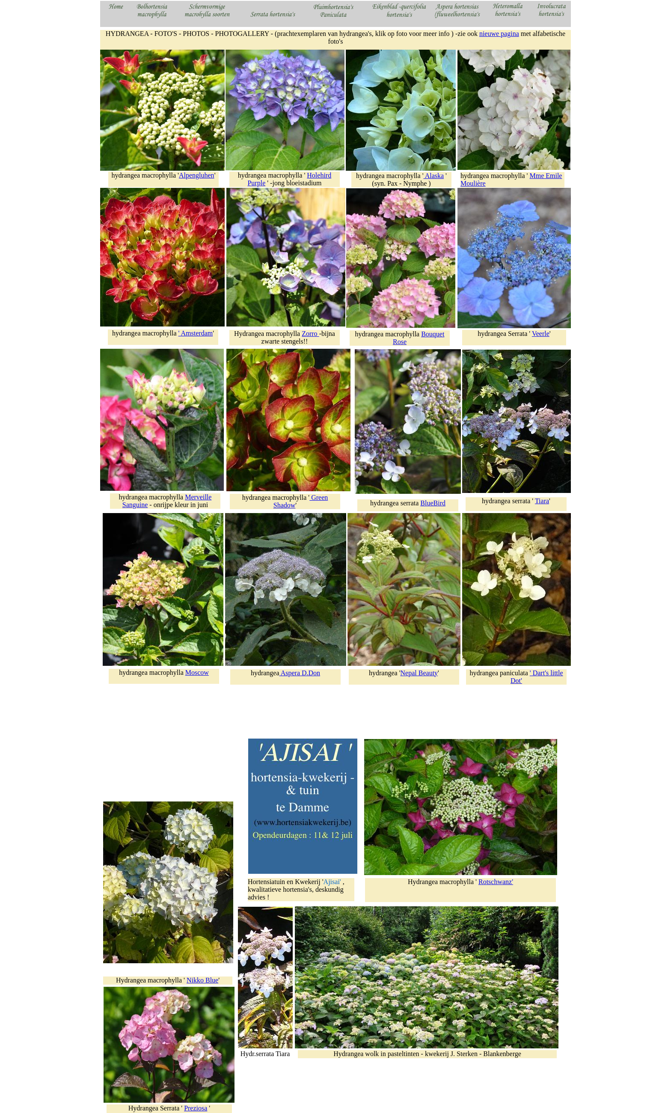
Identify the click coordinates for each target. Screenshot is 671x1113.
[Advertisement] (168, 739)
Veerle (540, 333)
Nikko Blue (202, 980)
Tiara (542, 501)
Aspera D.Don (300, 673)
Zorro (310, 333)
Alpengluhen (196, 175)
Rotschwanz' (495, 881)
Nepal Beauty (419, 673)
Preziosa (195, 1108)
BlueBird (432, 503)
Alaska (434, 175)
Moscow (197, 672)
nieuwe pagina (499, 33)
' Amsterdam (195, 333)
